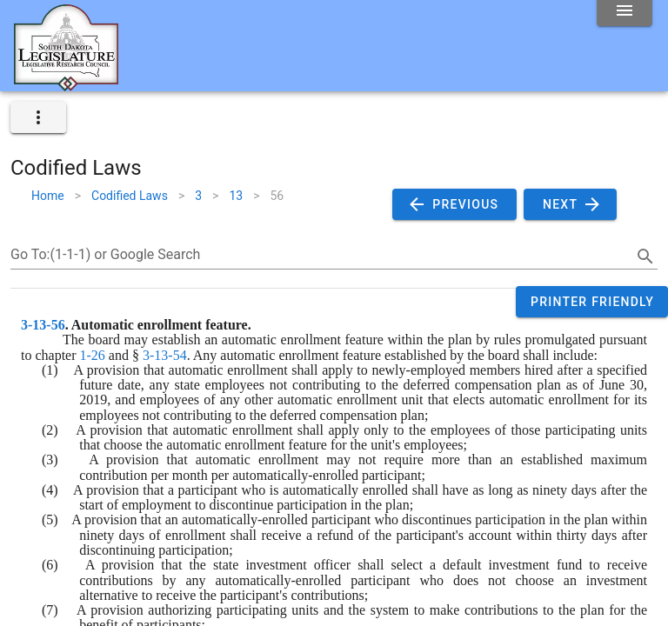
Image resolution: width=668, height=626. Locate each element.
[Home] (66, 84)
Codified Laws (129, 196)
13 (236, 196)
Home (47, 196)
